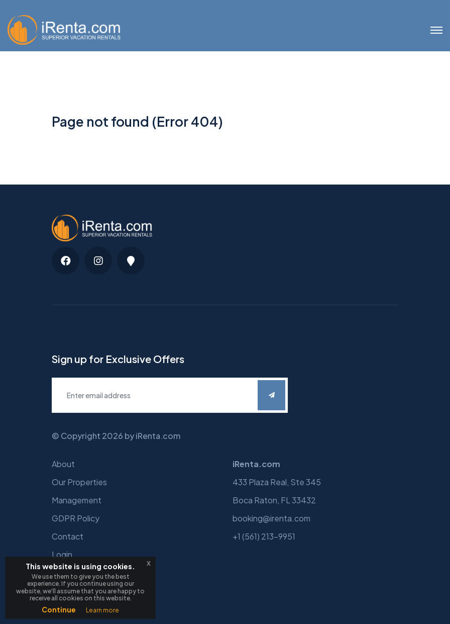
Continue (59, 609)
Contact (67, 536)
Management (76, 500)
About (63, 464)
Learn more (102, 610)
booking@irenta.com (271, 518)
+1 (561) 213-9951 (264, 536)
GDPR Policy (75, 518)
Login (62, 554)
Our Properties (79, 482)
